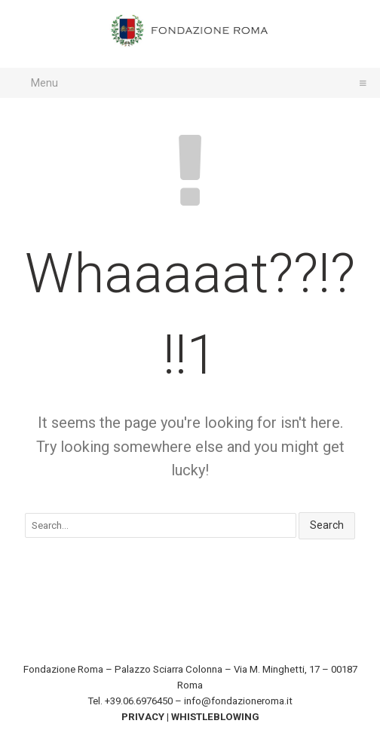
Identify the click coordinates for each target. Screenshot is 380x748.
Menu (196, 82)
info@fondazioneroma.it (238, 701)
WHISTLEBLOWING (215, 716)
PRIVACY (142, 716)
